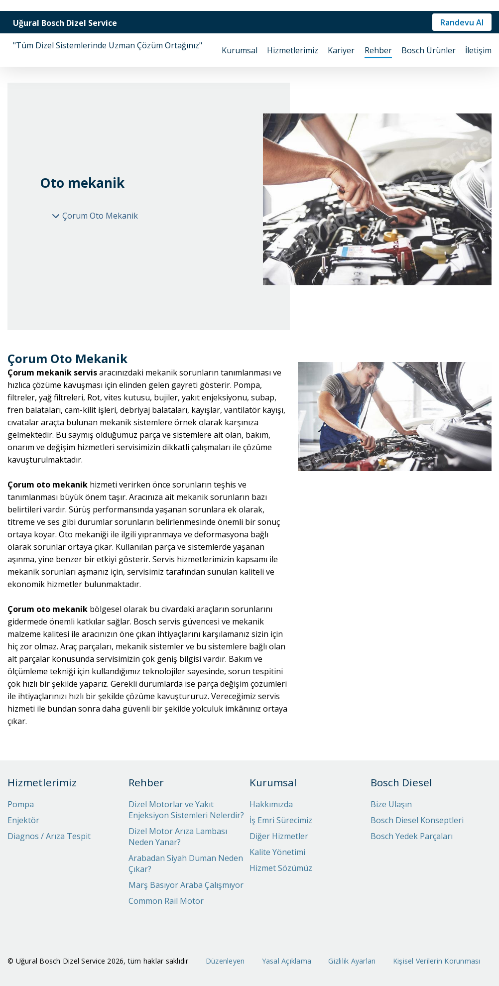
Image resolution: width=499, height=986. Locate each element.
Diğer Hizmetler (279, 836)
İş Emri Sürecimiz (281, 820)
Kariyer (341, 50)
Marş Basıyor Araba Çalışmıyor (186, 884)
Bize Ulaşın (391, 804)
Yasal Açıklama (287, 961)
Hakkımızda (271, 804)
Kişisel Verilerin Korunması (437, 961)
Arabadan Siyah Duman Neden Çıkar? (185, 863)
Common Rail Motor (166, 900)
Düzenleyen (225, 961)
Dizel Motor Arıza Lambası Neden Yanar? (177, 837)
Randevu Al (462, 22)
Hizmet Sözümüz (281, 868)
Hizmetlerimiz (292, 50)
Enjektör (23, 820)
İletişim (478, 50)
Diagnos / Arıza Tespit (49, 836)
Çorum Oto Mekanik (100, 215)
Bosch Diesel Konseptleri (417, 820)
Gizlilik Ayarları (351, 961)
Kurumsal (239, 50)
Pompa (20, 804)
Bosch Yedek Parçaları (412, 836)
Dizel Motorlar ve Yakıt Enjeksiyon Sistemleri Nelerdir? (186, 810)
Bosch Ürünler (428, 50)
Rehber (378, 50)
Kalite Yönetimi (277, 852)
